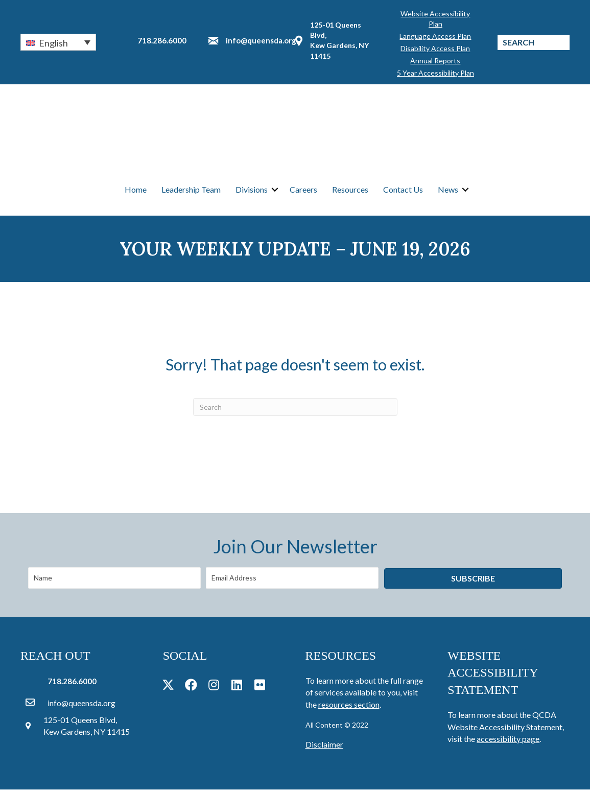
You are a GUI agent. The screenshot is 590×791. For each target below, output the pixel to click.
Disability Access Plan (435, 48)
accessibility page (508, 740)
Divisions (251, 190)
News (448, 190)
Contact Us (403, 190)
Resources (350, 190)
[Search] (295, 408)
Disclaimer (324, 745)
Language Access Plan (435, 36)
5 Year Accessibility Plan (435, 72)
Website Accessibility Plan (435, 18)
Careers (303, 190)
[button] (58, 42)
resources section (349, 705)
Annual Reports (435, 60)
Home (136, 190)
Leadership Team (191, 190)
